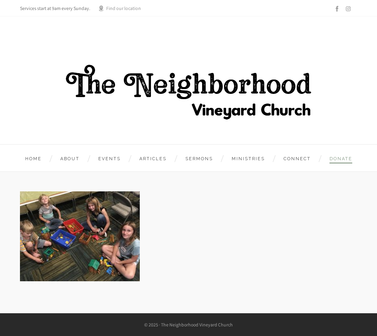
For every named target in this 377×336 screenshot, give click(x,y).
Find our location (119, 8)
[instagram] (349, 8)
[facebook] (338, 9)
